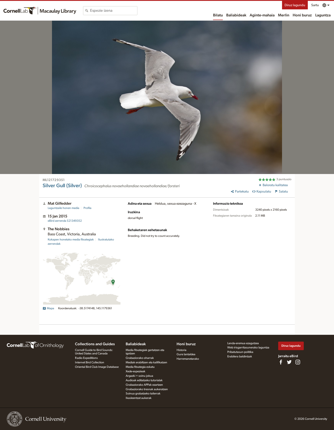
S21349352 (65, 220)
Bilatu (218, 15)
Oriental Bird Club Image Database (97, 366)
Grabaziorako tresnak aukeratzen (147, 389)
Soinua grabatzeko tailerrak (143, 393)
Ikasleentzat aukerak (138, 398)
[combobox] (113, 10)
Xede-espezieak (135, 371)
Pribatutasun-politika (240, 352)
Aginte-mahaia (262, 15)
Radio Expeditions (86, 358)
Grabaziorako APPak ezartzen (144, 384)
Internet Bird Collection (89, 362)
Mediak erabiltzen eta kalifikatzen (146, 362)
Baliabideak (236, 15)
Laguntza (323, 15)
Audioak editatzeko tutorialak (144, 380)
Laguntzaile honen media (63, 208)
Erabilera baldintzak (239, 356)
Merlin (283, 15)
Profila (87, 208)
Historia (181, 350)
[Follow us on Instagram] (297, 362)
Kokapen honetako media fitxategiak (71, 239)
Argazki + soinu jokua (139, 375)
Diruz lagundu (295, 5)
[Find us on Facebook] (280, 362)
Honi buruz (302, 15)
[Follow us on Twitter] (289, 362)
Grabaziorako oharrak (140, 358)
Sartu (315, 5)
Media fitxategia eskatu (140, 366)
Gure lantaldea (186, 354)
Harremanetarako (188, 358)
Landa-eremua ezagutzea (243, 343)
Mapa (48, 308)
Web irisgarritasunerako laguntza (248, 347)
